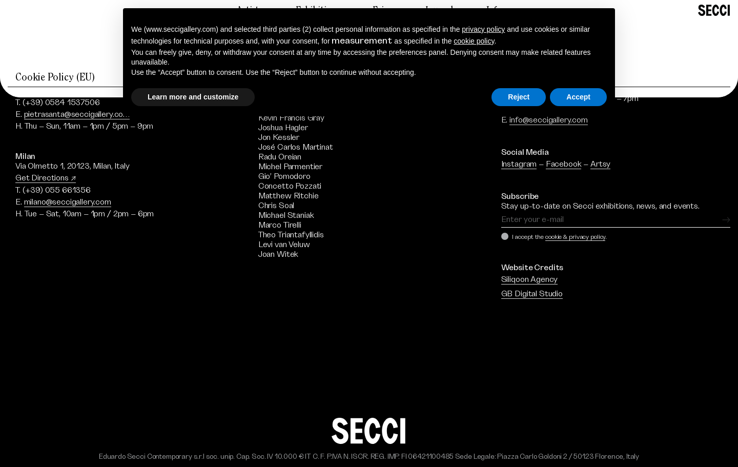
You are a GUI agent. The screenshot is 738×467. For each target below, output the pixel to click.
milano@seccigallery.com (67, 202)
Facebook (564, 164)
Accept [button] (578, 97)
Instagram (519, 164)
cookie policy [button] (474, 41)
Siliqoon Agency (529, 279)
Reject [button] (518, 97)
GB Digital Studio (532, 294)
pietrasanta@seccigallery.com (77, 114)
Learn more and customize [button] (193, 97)
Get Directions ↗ (45, 178)
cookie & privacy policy (575, 237)
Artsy (600, 164)
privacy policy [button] (483, 29)
